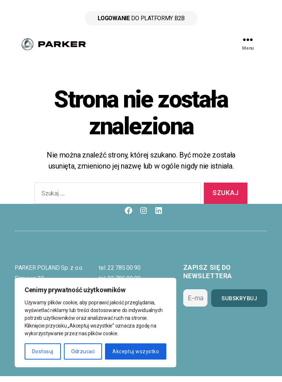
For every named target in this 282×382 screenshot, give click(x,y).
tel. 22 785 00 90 (119, 273)
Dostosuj (43, 351)
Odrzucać (83, 351)
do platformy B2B (141, 18)
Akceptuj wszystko (135, 351)
